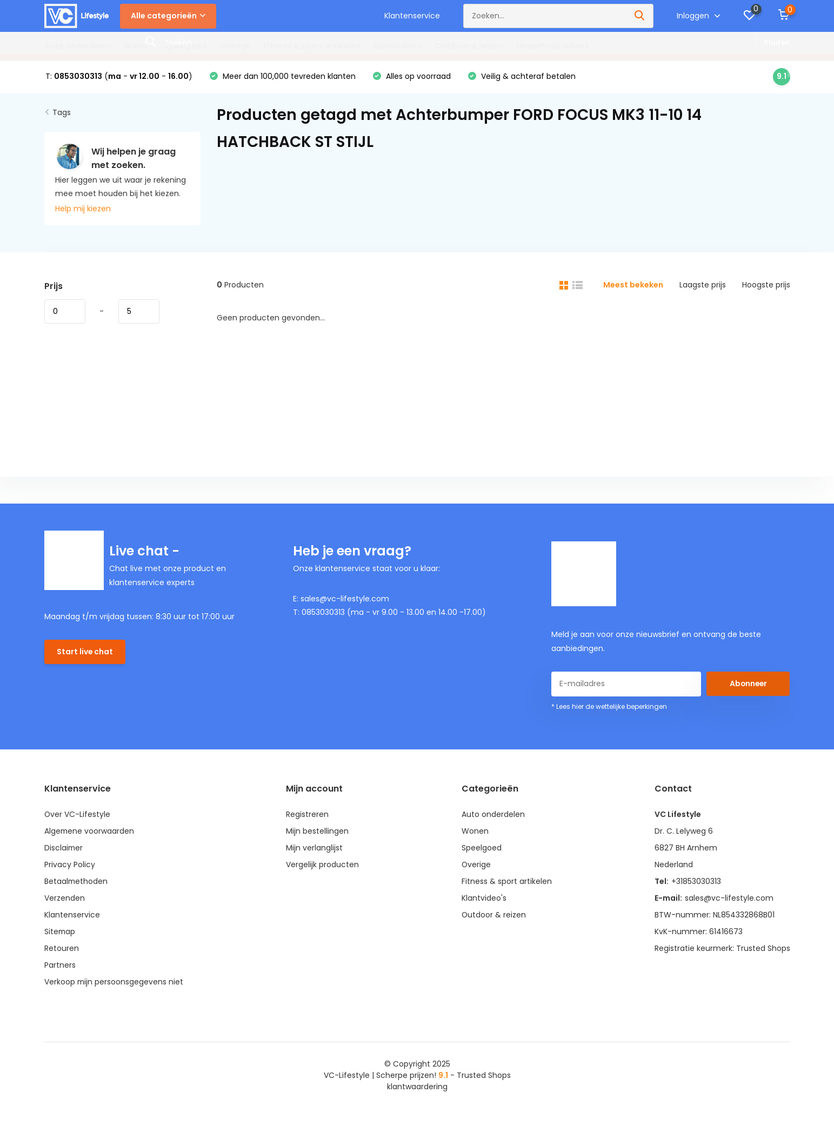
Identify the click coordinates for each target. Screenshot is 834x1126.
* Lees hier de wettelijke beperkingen (609, 707)
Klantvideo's (398, 46)
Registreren (307, 814)
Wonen (137, 46)
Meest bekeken (633, 285)
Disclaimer (64, 848)
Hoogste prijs (766, 285)
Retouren (61, 948)
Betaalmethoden (76, 881)
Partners (60, 965)
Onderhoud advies (552, 46)
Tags (61, 113)
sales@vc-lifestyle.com (728, 898)
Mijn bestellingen (317, 831)
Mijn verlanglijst (314, 848)
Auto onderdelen (77, 46)
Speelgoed (185, 46)
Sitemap (60, 932)
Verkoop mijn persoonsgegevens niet (114, 982)
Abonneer (748, 684)
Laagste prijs (702, 285)
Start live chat (85, 652)
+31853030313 (695, 881)
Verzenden (64, 898)
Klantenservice (412, 15)
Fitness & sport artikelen (312, 46)
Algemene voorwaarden (89, 831)
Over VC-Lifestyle (77, 814)
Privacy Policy (69, 865)
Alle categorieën (168, 15)
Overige (235, 46)
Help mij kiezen (83, 209)
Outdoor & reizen (469, 46)
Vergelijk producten (322, 865)
